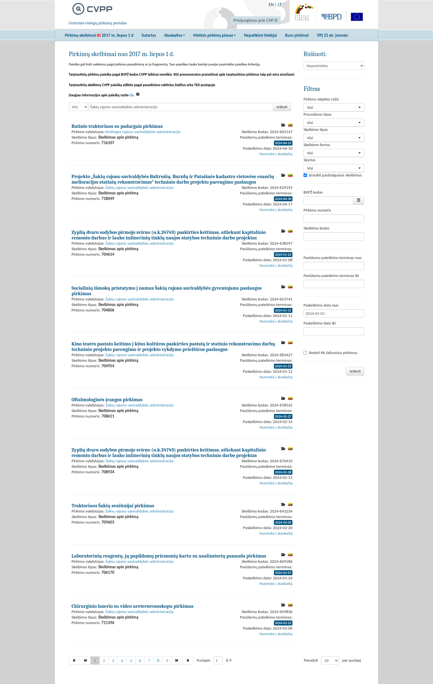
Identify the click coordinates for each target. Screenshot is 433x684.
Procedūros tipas (317, 114)
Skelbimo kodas (316, 228)
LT (279, 4)
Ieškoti (281, 106)
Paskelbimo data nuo (320, 305)
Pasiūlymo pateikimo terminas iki (331, 275)
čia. (132, 95)
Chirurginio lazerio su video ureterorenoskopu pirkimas (132, 606)
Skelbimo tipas (315, 129)
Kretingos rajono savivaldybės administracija (142, 131)
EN (271, 4)
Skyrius (309, 159)
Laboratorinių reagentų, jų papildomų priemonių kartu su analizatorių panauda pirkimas (169, 556)
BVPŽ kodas (313, 192)
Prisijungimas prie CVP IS (255, 20)
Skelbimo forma (316, 144)
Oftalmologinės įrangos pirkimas (107, 399)
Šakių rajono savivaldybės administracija (139, 187)
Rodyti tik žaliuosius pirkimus (330, 352)
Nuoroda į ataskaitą (276, 153)
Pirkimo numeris (317, 210)
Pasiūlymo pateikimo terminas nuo (332, 257)
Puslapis (203, 660)
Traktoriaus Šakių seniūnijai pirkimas (113, 505)
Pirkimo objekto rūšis (321, 99)
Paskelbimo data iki (319, 323)
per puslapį (351, 660)
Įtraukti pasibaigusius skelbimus (332, 175)
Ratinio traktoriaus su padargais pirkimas (117, 126)
